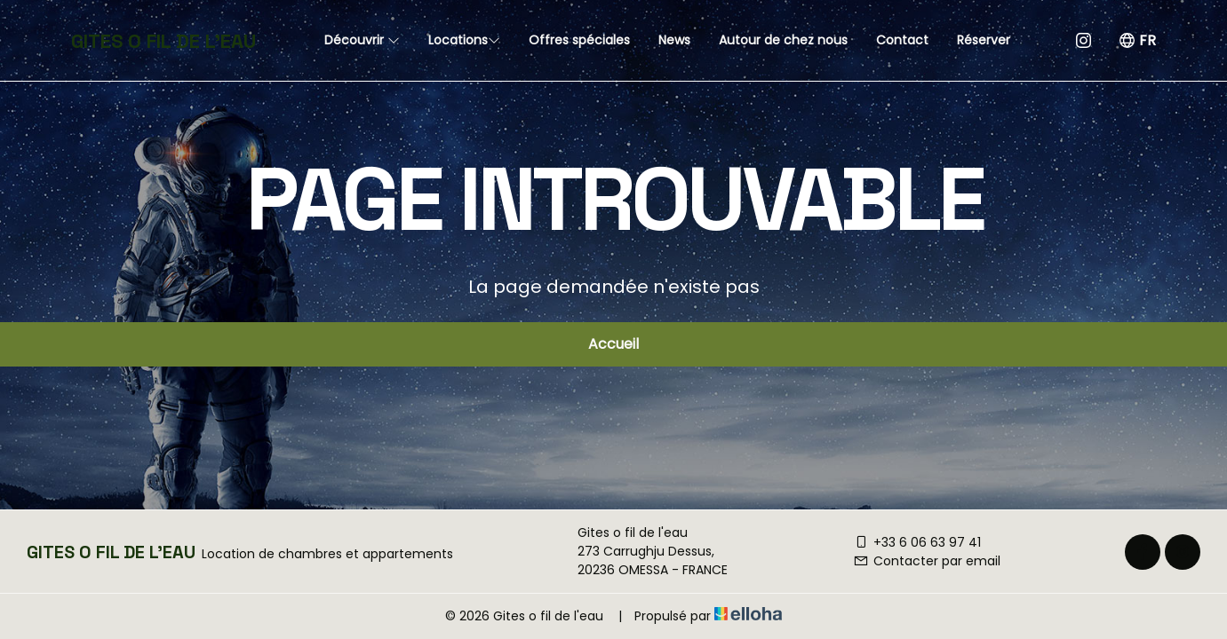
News (674, 40)
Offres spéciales (579, 40)
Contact (902, 40)
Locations (464, 40)
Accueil (613, 344)
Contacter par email (926, 561)
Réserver (983, 40)
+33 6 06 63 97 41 (917, 542)
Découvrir (362, 40)
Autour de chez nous (783, 40)
